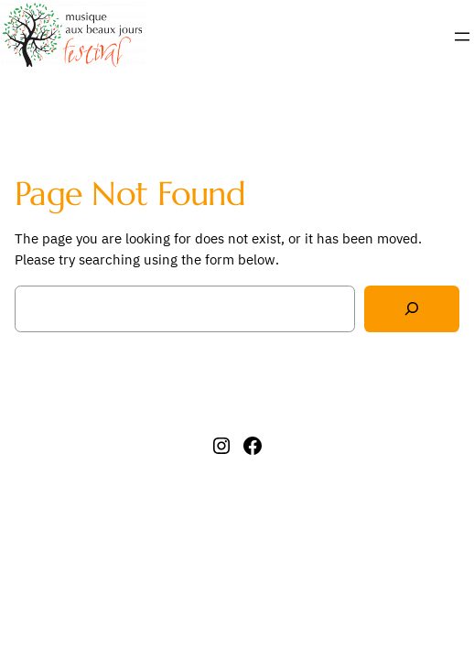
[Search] (411, 309)
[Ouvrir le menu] (462, 37)
